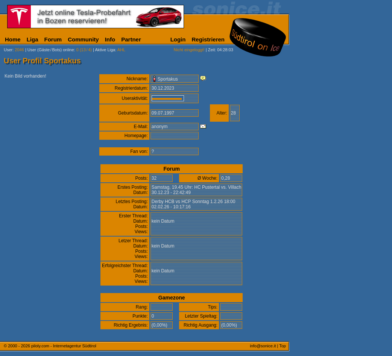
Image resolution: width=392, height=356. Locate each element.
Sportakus (168, 79)
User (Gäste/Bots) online (50, 49)
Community (83, 39)
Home (13, 39)
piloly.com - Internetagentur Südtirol (63, 346)
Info (110, 39)
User (8, 49)
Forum (53, 39)
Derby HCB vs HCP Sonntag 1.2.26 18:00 (194, 201)
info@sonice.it (263, 346)
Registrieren (208, 39)
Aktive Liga (105, 49)
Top (282, 346)
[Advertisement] (325, 188)
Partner (131, 39)
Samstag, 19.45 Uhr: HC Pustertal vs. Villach (197, 187)
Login (178, 39)
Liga (32, 39)
